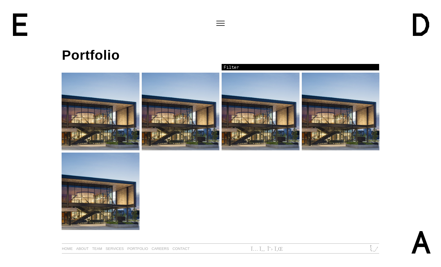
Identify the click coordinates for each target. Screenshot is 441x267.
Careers (160, 249)
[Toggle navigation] (220, 23)
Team (97, 249)
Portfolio (137, 249)
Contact (181, 249)
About (82, 249)
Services (115, 249)
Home (67, 249)
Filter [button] (231, 67)
